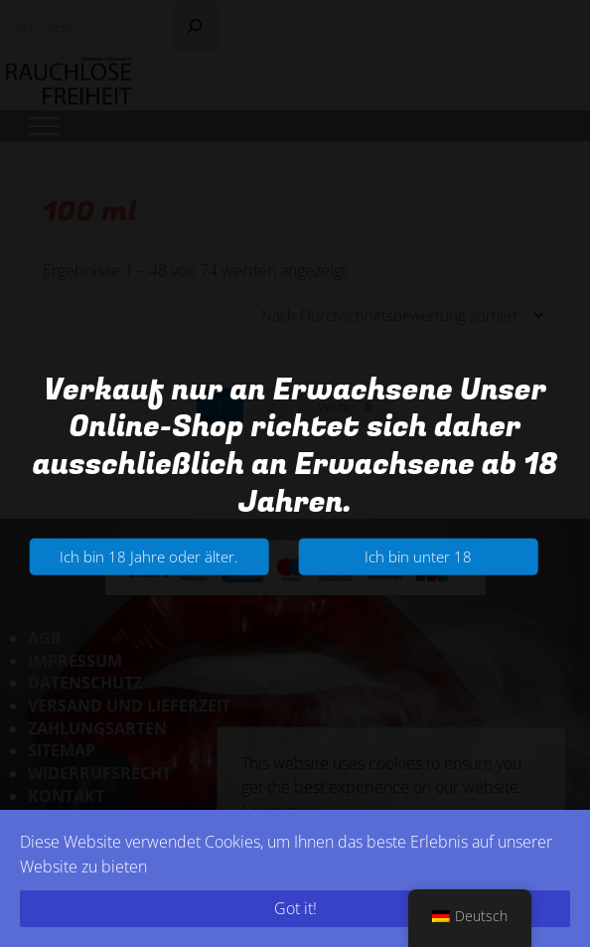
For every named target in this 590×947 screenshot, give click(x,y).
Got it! (295, 908)
